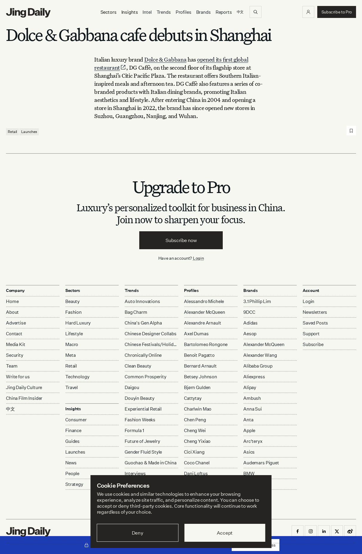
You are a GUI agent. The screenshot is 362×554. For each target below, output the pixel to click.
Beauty (72, 301)
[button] (308, 12)
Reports (224, 12)
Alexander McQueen (204, 312)
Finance (73, 430)
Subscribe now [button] (181, 240)
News (70, 463)
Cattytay (193, 398)
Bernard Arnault (200, 366)
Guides (72, 441)
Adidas (250, 323)
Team (11, 366)
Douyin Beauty (139, 398)
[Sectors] (108, 12)
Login (198, 258)
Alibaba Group (258, 366)
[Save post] (351, 130)
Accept (225, 533)
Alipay (249, 387)
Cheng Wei (195, 430)
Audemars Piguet (261, 463)
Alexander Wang (260, 355)
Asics (249, 452)
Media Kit (15, 344)
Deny (137, 533)
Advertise (16, 323)
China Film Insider (24, 398)
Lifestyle (74, 333)
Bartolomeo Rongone (206, 344)
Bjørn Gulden (197, 387)
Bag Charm (136, 312)
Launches (29, 131)
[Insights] (129, 12)
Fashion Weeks (140, 420)
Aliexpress (254, 376)
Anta (248, 420)
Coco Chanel (196, 463)
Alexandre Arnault (202, 323)
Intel (147, 12)
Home (12, 301)
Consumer (76, 420)
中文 (10, 409)
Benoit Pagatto (199, 355)
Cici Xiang (194, 452)
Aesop (249, 333)
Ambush (252, 398)
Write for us (18, 376)
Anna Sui (252, 409)
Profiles (183, 12)
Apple (249, 430)
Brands (203, 12)
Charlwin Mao (197, 409)
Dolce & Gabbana (165, 59)
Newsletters (315, 312)
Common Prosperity (145, 376)
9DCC (249, 312)
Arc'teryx (252, 441)
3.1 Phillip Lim (257, 301)
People (72, 473)
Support (311, 333)
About (12, 312)
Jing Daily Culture (24, 387)
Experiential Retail (143, 409)
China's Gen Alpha (143, 323)
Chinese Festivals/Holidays (151, 344)
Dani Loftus (196, 473)
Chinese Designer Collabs (150, 333)
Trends (164, 12)
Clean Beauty (138, 366)
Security (14, 355)
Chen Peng (195, 420)
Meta (70, 355)
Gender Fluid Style (143, 452)
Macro (71, 344)
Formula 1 (134, 430)
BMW (249, 473)
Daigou (132, 387)
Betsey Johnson (200, 376)
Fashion (73, 312)
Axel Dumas (196, 333)
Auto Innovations (142, 301)
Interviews (135, 473)
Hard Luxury (78, 323)
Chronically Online (143, 355)
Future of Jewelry (142, 441)
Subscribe (313, 344)
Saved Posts (315, 323)
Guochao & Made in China (151, 463)
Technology (77, 376)
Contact (14, 333)
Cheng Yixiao (197, 441)
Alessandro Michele (204, 301)
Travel (71, 387)
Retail (12, 131)
